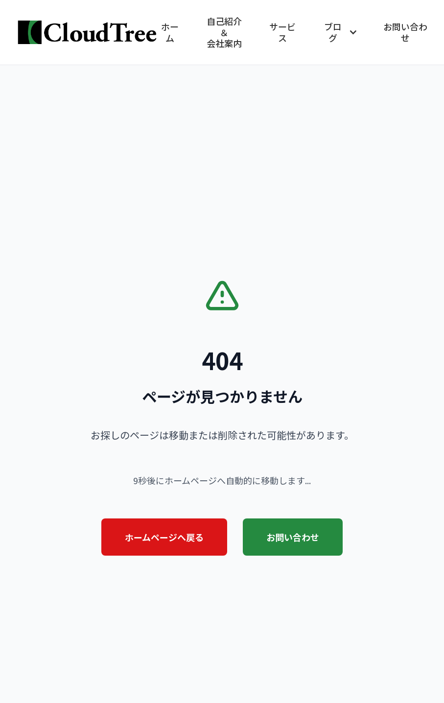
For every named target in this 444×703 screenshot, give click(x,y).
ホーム (170, 32)
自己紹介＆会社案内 (224, 32)
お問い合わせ (405, 32)
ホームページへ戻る (164, 537)
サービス (282, 32)
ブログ (341, 32)
